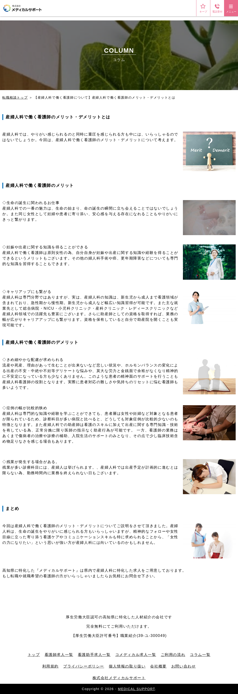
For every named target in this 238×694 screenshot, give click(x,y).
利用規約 (50, 666)
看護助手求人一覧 (94, 655)
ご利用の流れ (173, 655)
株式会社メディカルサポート (119, 678)
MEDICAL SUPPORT (136, 689)
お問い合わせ (183, 666)
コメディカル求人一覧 (135, 655)
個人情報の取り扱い (127, 666)
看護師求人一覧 (59, 655)
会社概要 (158, 666)
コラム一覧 (200, 655)
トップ (34, 655)
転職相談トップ (15, 97)
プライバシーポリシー (83, 666)
